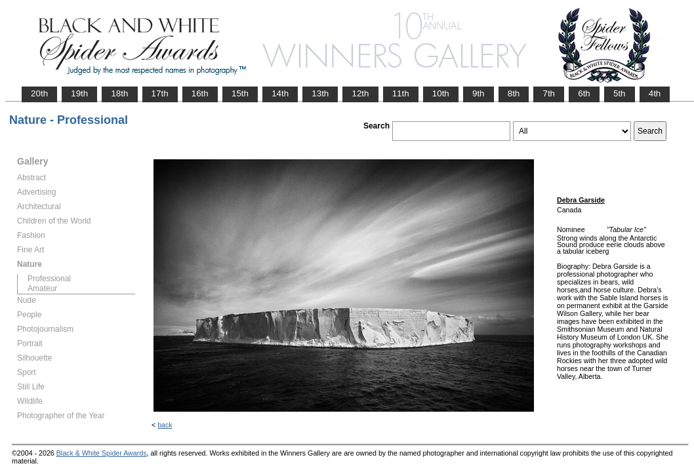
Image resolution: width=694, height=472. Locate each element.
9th (478, 93)
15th (240, 93)
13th (320, 93)
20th (39, 93)
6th (584, 93)
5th (619, 93)
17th (160, 93)
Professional (49, 278)
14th (280, 93)
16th (200, 93)
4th (655, 93)
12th (360, 93)
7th (548, 93)
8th (513, 93)
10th (441, 93)
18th (119, 93)
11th (401, 93)
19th (79, 93)
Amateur (42, 288)
